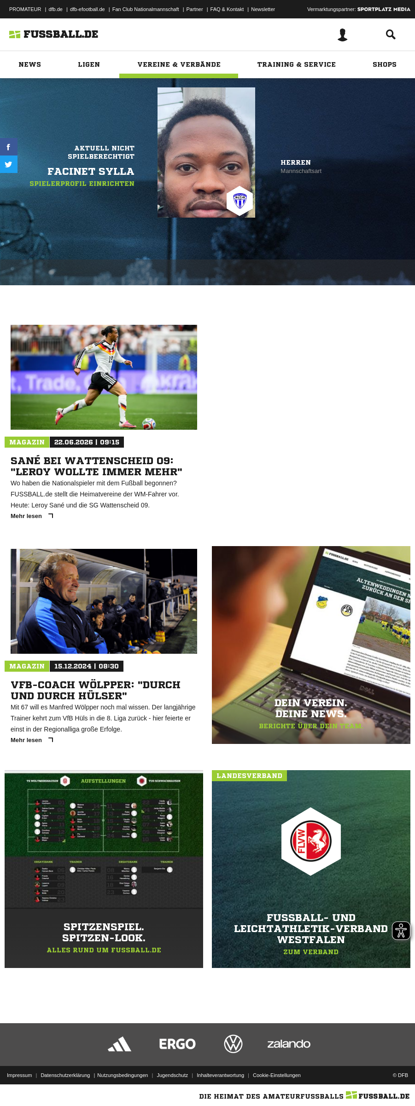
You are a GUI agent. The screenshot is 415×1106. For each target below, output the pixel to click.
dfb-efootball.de (87, 9)
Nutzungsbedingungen (122, 1075)
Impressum (19, 1075)
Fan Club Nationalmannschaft (145, 9)
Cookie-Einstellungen (277, 1075)
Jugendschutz (172, 1075)
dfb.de (55, 9)
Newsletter (263, 9)
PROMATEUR (25, 9)
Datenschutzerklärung (65, 1075)
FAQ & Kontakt (227, 9)
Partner (195, 9)
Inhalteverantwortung (220, 1075)
